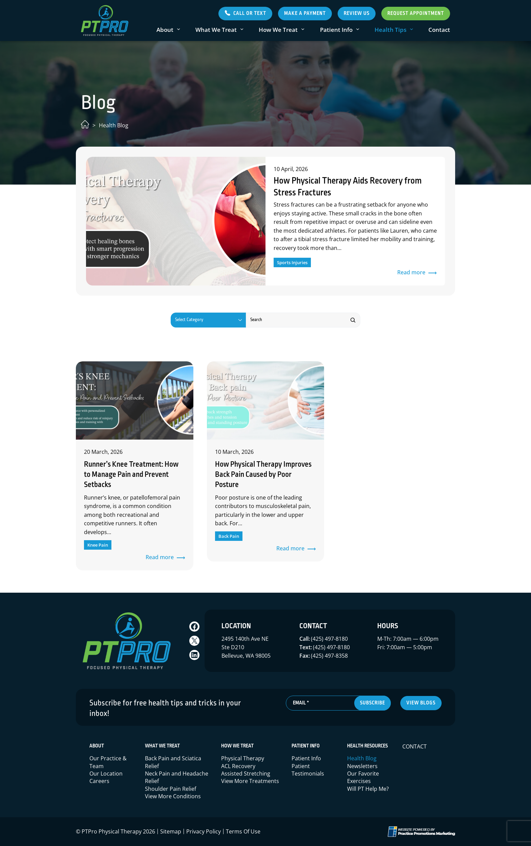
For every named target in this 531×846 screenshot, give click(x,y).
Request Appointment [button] (415, 13)
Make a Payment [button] (305, 13)
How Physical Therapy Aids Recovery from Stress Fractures (348, 187)
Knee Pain (97, 545)
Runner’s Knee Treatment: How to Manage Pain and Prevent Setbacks (131, 475)
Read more (413, 272)
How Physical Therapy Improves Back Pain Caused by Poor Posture (263, 475)
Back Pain (228, 536)
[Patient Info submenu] (357, 29)
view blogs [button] (421, 703)
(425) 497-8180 (329, 638)
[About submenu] (178, 29)
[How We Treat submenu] (302, 29)
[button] (245, 13)
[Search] (352, 320)
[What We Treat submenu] (241, 29)
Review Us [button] (356, 13)
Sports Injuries (292, 262)
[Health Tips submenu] (411, 29)
